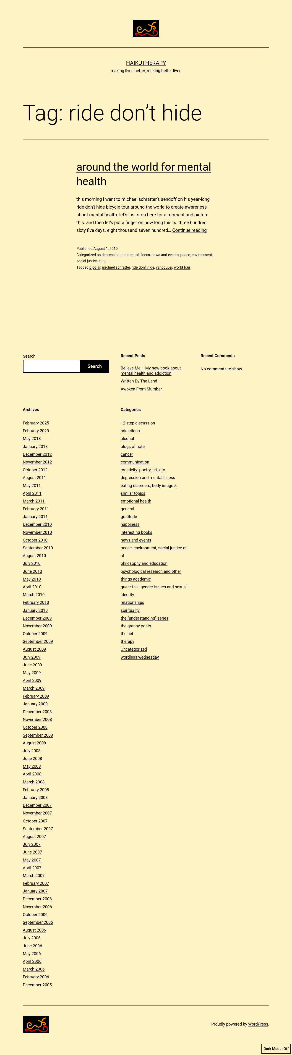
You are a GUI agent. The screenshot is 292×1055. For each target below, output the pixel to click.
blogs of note (133, 446)
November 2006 (37, 906)
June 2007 (32, 852)
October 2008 (35, 727)
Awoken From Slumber (141, 389)
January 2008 (35, 797)
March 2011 (34, 501)
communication (135, 462)
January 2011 (35, 516)
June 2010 (32, 571)
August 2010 (34, 555)
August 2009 (34, 649)
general (127, 508)
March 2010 (34, 594)
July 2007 (32, 844)
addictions (130, 430)
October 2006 (35, 914)
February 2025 (36, 423)
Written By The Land (139, 381)
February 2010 (36, 602)
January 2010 (35, 610)
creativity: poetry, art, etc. (143, 469)
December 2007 (37, 805)
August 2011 (34, 477)
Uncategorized (134, 649)
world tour (182, 267)
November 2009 (37, 625)
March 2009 (34, 688)
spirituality (130, 610)
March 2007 (34, 875)
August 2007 (34, 836)
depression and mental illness (126, 255)
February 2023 (36, 430)
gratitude (129, 516)
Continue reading (189, 230)
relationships (132, 602)
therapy (127, 641)
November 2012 (37, 462)
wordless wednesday (140, 657)
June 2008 (32, 758)
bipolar (94, 267)
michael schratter (116, 267)
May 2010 (32, 579)
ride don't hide (143, 267)
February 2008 (36, 789)
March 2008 (34, 782)
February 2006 (36, 976)
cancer (127, 454)
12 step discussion (138, 423)
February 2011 (36, 508)
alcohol (127, 438)
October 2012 (35, 469)
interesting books (136, 532)
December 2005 (37, 984)
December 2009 (37, 618)
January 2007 (35, 891)
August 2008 (34, 743)
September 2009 (38, 641)
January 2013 (35, 446)
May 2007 (32, 860)
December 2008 (37, 711)
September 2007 (38, 828)
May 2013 (32, 438)
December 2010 (37, 524)
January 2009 (35, 704)
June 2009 (32, 664)
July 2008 (32, 750)
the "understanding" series (144, 618)
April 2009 (32, 680)
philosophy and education (144, 563)
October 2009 (35, 633)
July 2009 (32, 657)
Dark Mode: (276, 1049)
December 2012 (37, 454)
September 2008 (38, 735)
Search (29, 356)
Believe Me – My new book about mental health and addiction (151, 371)
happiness (130, 524)
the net (127, 633)
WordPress (258, 1024)
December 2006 (37, 898)
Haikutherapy (146, 63)
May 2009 (32, 672)
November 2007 (37, 813)
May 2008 (32, 766)
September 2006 (38, 922)
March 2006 (34, 969)
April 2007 (32, 867)
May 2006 (32, 953)
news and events (165, 255)
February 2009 (36, 696)
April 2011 (32, 493)
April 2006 (32, 961)
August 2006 (34, 930)
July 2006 (32, 937)
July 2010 (32, 563)
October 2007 (35, 821)
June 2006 (32, 945)
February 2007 (36, 883)
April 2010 (32, 586)
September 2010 (38, 547)
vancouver (164, 267)
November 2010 (37, 532)
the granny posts (136, 625)
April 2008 (32, 774)
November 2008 (37, 719)
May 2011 (32, 485)
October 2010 (35, 540)
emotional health (136, 501)
